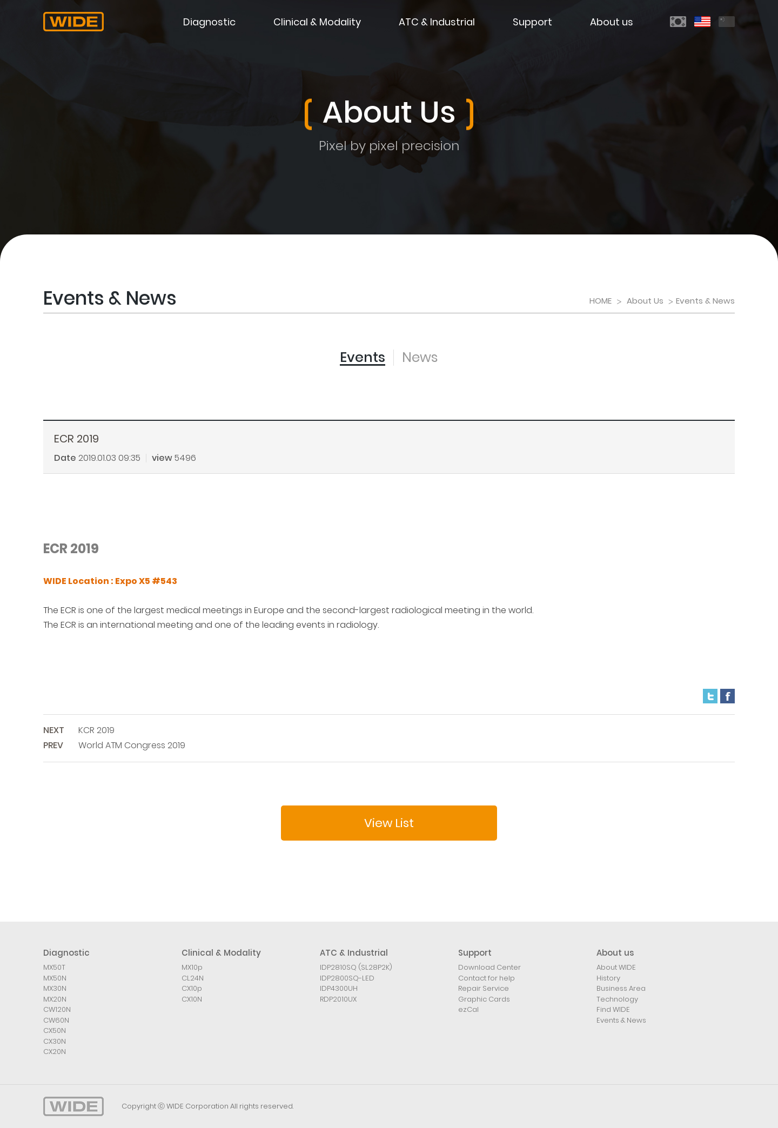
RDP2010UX (338, 999)
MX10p (192, 967)
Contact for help (486, 978)
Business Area (621, 988)
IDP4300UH (339, 988)
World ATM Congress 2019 (131, 745)
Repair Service (483, 988)
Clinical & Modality (317, 22)
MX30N (54, 988)
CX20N (54, 1051)
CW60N (56, 1020)
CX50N (54, 1030)
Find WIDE (613, 1009)
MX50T (54, 967)
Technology (617, 999)
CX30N (54, 1041)
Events (362, 357)
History (608, 978)
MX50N (54, 978)
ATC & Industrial (437, 22)
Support (532, 22)
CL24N (193, 978)
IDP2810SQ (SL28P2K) (356, 967)
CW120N (57, 1009)
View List (389, 823)
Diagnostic (209, 22)
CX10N (192, 999)
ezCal (468, 1009)
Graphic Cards (484, 999)
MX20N (54, 999)
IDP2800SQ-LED (347, 978)
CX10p (192, 988)
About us (611, 22)
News (420, 357)
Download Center (489, 967)
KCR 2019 (96, 730)
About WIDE (616, 967)
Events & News (621, 1020)
